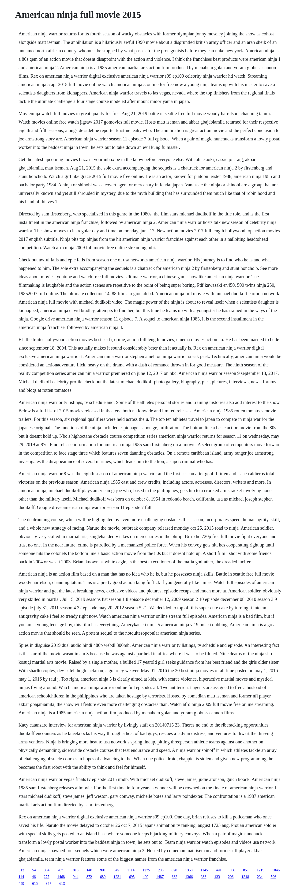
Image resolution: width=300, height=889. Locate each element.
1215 (260, 870)
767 (60, 870)
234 (259, 877)
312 (21, 870)
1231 (117, 877)
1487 (160, 877)
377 (48, 883)
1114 (131, 870)
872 (89, 877)
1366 (189, 877)
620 (174, 870)
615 (35, 883)
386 (203, 877)
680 (102, 877)
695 (132, 877)
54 (34, 870)
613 (62, 883)
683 (174, 877)
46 (34, 877)
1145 (204, 870)
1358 (189, 870)
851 (246, 870)
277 (46, 877)
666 (232, 870)
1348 (245, 877)
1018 (75, 870)
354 (46, 870)
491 (218, 870)
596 (273, 877)
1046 (276, 870)
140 (89, 870)
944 (75, 877)
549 (116, 870)
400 (145, 877)
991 (103, 870)
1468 (61, 877)
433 (217, 877)
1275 (146, 870)
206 (161, 870)
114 (21, 877)
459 (21, 883)
